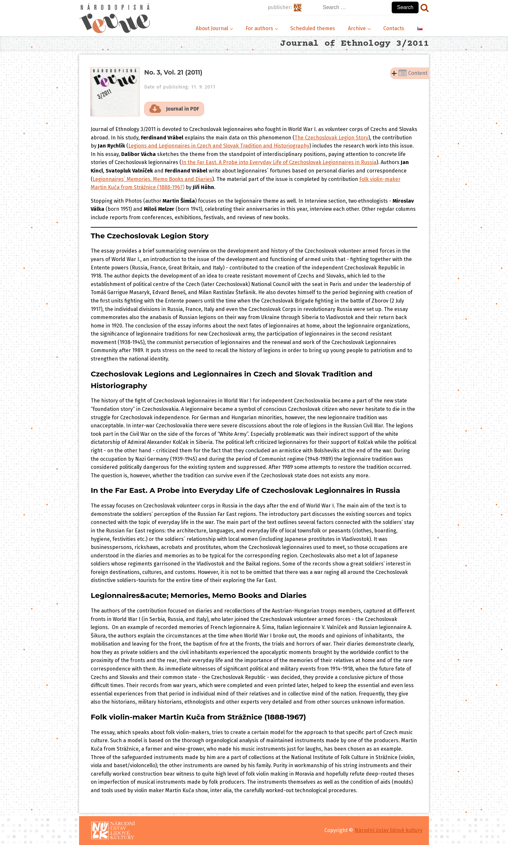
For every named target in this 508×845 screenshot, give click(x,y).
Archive (357, 28)
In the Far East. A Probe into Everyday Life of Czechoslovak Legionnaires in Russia (278, 162)
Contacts (393, 28)
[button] (174, 109)
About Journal (212, 28)
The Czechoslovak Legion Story (331, 138)
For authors (259, 28)
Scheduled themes (312, 28)
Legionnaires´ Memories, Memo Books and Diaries (152, 179)
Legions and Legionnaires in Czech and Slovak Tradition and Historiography (218, 146)
